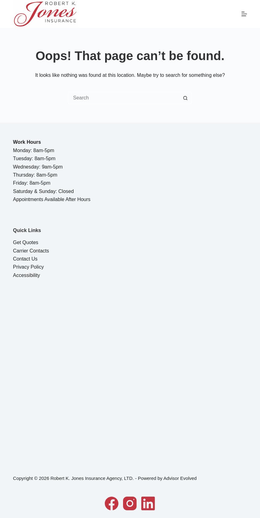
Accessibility (26, 275)
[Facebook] (111, 503)
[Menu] (244, 14)
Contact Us (25, 258)
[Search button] (185, 98)
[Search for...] (123, 98)
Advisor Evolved (180, 478)
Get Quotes (25, 242)
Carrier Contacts (31, 250)
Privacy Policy (28, 267)
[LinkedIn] (148, 503)
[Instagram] (130, 503)
